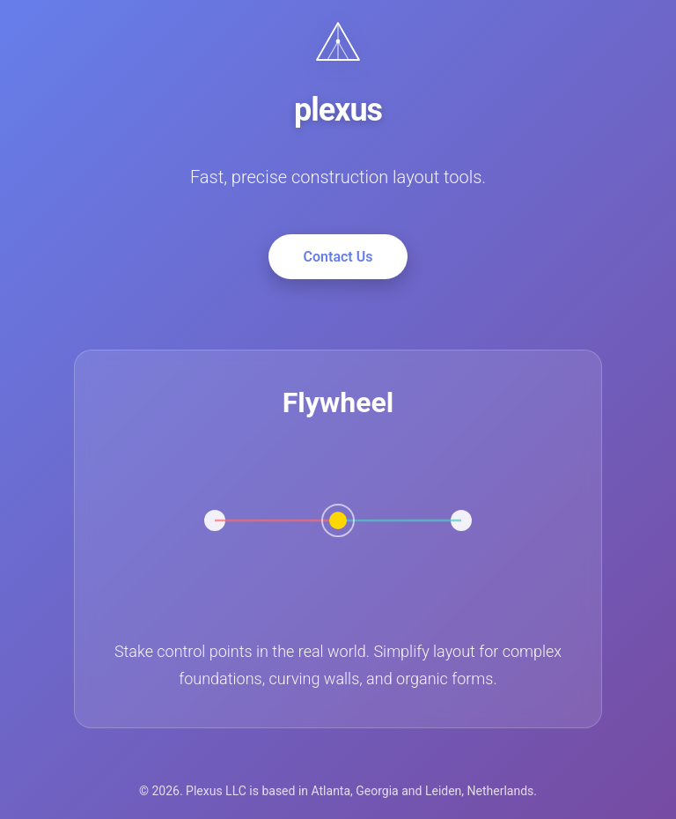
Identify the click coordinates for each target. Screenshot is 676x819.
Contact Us (338, 256)
